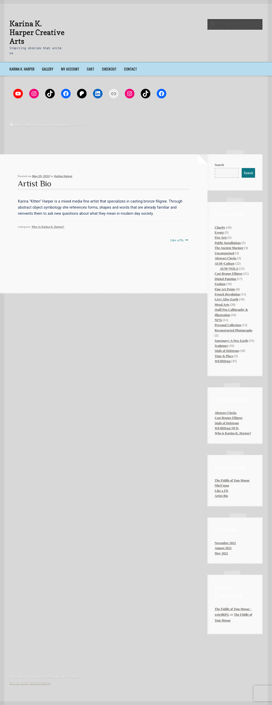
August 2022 (223, 548)
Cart (90, 69)
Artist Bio (221, 496)
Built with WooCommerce (30, 683)
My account (70, 69)
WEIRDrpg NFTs (227, 428)
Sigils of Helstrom (227, 423)
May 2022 (221, 553)
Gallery (47, 69)
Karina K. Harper (22, 69)
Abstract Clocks (225, 413)
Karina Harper (63, 176)
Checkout (109, 69)
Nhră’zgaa (222, 485)
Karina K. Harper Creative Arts (37, 32)
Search (219, 165)
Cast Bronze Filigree (229, 418)
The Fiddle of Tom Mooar (232, 480)
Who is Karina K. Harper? (48, 124)
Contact (130, 69)
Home (18, 124)
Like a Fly (177, 240)
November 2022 (225, 543)
